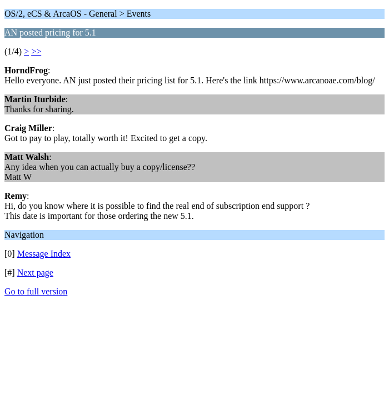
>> (36, 51)
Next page (35, 272)
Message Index (44, 253)
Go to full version (35, 291)
